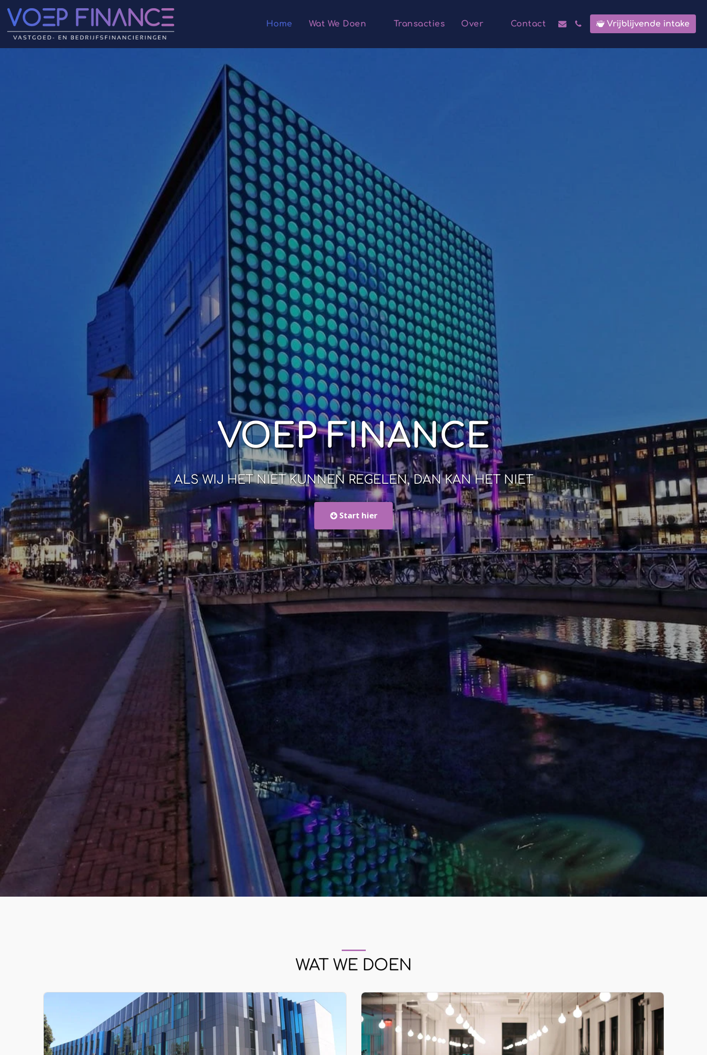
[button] (343, 24)
